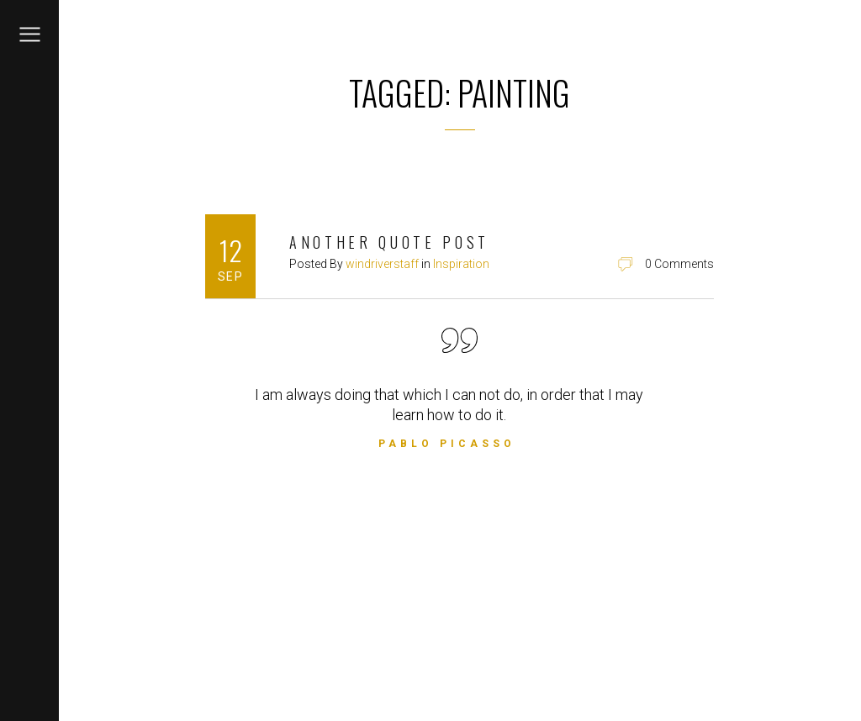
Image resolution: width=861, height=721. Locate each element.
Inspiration (461, 264)
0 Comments (679, 264)
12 (230, 250)
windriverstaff (382, 264)
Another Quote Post (389, 242)
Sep (230, 276)
